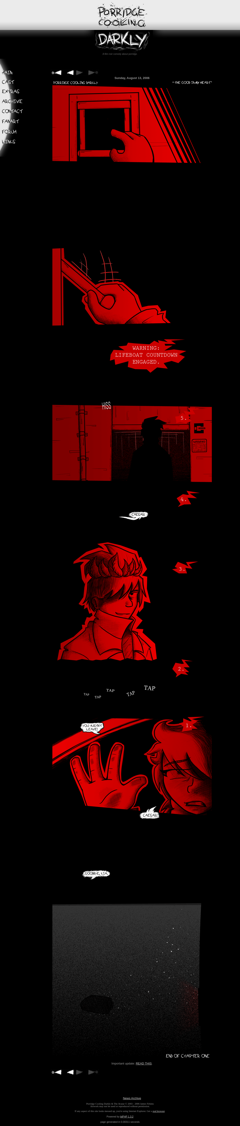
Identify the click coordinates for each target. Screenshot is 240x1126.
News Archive (132, 1098)
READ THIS (144, 1063)
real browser (159, 1111)
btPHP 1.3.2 (126, 1116)
